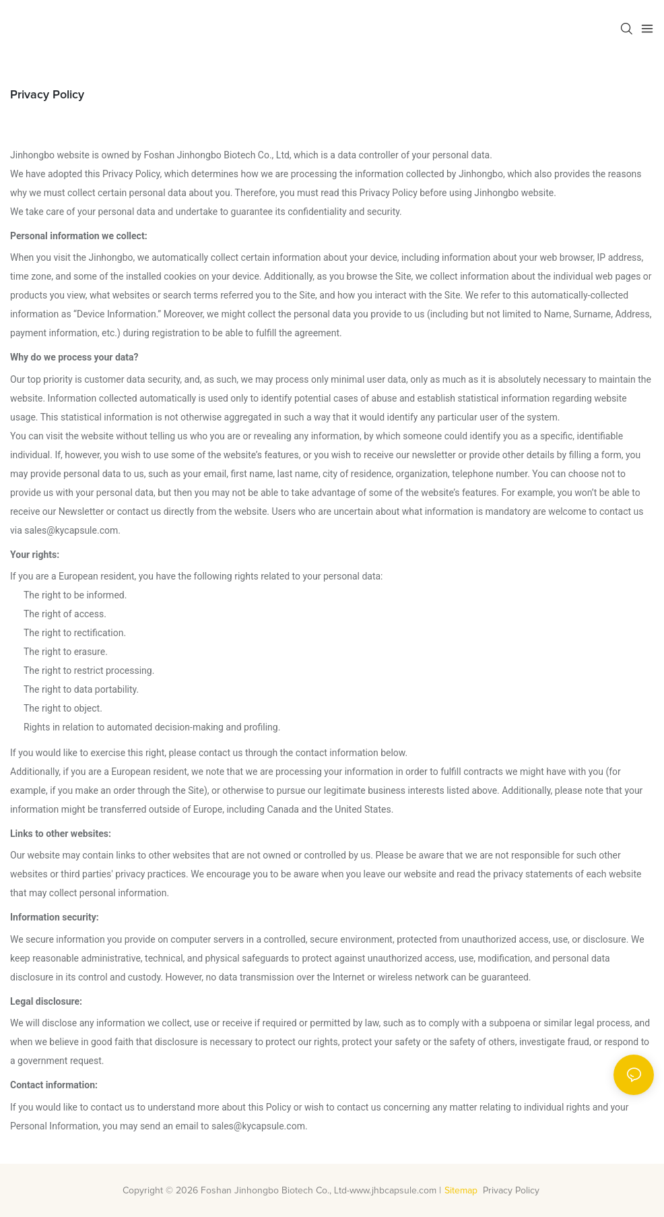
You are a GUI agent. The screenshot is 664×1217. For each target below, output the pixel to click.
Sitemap (460, 1190)
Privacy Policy (512, 1190)
